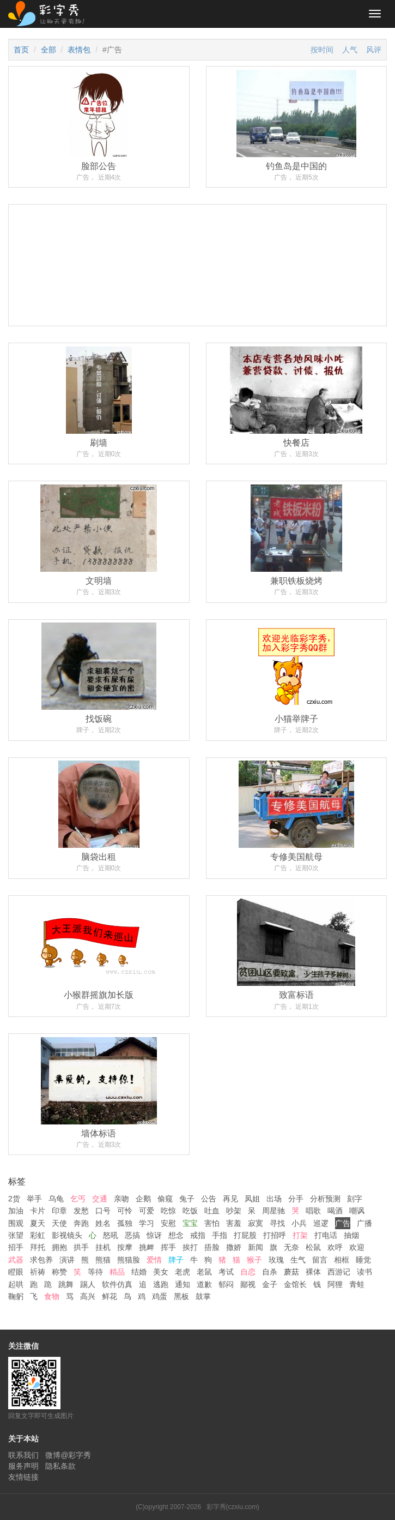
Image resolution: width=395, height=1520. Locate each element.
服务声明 (23, 1466)
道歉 (204, 1284)
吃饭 (190, 1210)
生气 (298, 1259)
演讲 (67, 1259)
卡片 (37, 1210)
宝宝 (190, 1223)
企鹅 (143, 1198)
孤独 (124, 1223)
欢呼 (335, 1247)
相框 (341, 1259)
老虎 (182, 1271)
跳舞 (66, 1284)
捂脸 (212, 1247)
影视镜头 (67, 1235)
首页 (21, 49)
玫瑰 (276, 1259)
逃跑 (160, 1284)
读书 (364, 1271)
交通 (99, 1198)
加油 (15, 1210)
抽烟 (351, 1235)
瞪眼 (15, 1271)
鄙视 (248, 1284)
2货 (14, 1198)
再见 (230, 1198)
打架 (300, 1235)
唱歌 (313, 1210)
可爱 (146, 1210)
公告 (208, 1198)
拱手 (81, 1247)
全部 (48, 49)
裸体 (313, 1271)
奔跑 (81, 1223)
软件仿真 (117, 1284)
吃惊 (168, 1210)
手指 (219, 1235)
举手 (34, 1198)
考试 (226, 1271)
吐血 (212, 1210)
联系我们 (23, 1455)
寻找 (277, 1223)
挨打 (190, 1247)
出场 (274, 1198)
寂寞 (255, 1223)
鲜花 (109, 1296)
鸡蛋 (159, 1296)
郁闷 (226, 1284)
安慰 (168, 1223)
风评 (373, 49)
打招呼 (274, 1235)
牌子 (176, 1259)
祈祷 (37, 1271)
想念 (176, 1235)
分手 (295, 1198)
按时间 (322, 49)
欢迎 (356, 1247)
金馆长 (295, 1284)
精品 (117, 1271)
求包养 (41, 1259)
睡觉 (363, 1259)
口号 (103, 1210)
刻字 (354, 1198)
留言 (319, 1259)
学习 (146, 1223)
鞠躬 (15, 1296)
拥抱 (59, 1247)
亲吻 (121, 1198)
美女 (160, 1271)
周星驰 (273, 1210)
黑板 (181, 1296)
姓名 (103, 1223)
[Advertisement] (197, 318)
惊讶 (154, 1235)
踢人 (87, 1284)
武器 (15, 1259)
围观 (15, 1223)
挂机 (103, 1247)
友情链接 (23, 1477)
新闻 (255, 1247)
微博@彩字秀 (68, 1455)
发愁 (81, 1210)
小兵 (299, 1223)
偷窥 (165, 1198)
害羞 (233, 1223)
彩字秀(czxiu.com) (232, 1507)
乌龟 (56, 1198)
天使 (59, 1223)
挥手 (168, 1247)
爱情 (154, 1259)
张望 (15, 1235)
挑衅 (146, 1247)
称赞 (59, 1271)
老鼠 (204, 1271)
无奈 (291, 1247)
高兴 (87, 1296)
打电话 (325, 1235)
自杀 (269, 1271)
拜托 (37, 1247)
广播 (364, 1223)
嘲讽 (356, 1210)
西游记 (338, 1271)
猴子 (254, 1259)
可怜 (124, 1210)
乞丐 (78, 1198)
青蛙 (356, 1284)
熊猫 (103, 1259)
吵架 (233, 1210)
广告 (342, 1223)
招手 (15, 1247)
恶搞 (132, 1235)
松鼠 (313, 1247)
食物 (51, 1296)
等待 (95, 1271)
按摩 (124, 1247)
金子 (269, 1284)
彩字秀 (50, 13)
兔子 (187, 1198)
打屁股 (245, 1235)
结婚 (139, 1271)
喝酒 (335, 1210)
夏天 (37, 1223)
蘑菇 (291, 1271)
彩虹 (37, 1235)
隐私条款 (60, 1466)
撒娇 (233, 1247)
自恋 (248, 1271)
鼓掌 (203, 1296)
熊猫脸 (128, 1259)
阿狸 (335, 1284)
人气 (349, 49)
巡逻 (321, 1223)
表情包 (79, 49)
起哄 (15, 1284)
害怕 (212, 1223)
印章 (59, 1210)
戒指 (197, 1235)
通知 (182, 1284)
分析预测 (325, 1198)
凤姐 (252, 1198)
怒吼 (110, 1235)
